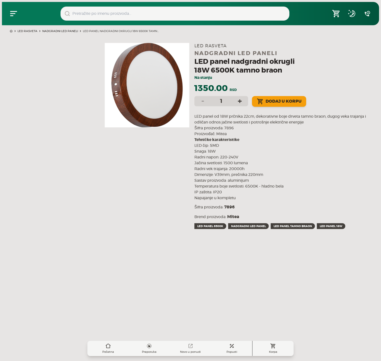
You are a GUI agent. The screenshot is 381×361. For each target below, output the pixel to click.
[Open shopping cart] (336, 13)
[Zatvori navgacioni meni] (13, 13)
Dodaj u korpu (279, 101)
